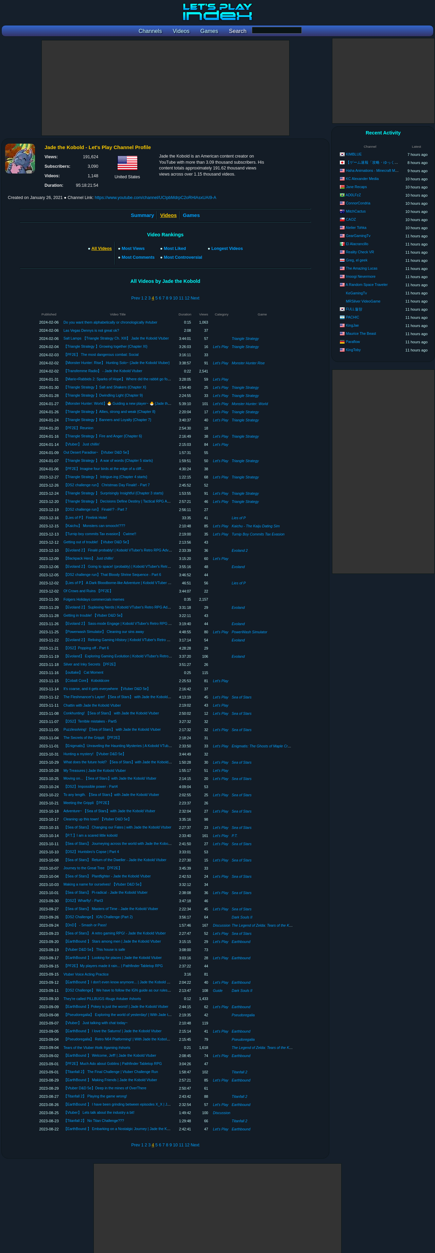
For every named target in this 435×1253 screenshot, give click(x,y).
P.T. (235, 836)
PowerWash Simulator (249, 632)
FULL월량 (354, 309)
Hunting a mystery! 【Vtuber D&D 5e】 (95, 754)
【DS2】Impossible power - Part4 (91, 786)
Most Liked (175, 248)
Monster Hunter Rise (248, 363)
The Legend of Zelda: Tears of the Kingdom (266, 925)
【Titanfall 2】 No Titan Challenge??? (94, 1121)
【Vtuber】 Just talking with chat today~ (96, 1023)
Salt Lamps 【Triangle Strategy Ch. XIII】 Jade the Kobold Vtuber (116, 338)
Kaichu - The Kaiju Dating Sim (256, 526)
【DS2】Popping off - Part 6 (86, 648)
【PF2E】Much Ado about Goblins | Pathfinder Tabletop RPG (113, 1063)
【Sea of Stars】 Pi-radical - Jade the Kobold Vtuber (106, 892)
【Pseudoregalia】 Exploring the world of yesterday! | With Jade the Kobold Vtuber (130, 1015)
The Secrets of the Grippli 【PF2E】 (93, 738)
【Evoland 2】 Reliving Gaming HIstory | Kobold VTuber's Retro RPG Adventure (128, 640)
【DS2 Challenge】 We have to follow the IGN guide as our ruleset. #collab (124, 990)
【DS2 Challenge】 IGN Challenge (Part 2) (98, 917)
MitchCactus (356, 211)
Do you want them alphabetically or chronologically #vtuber (110, 322)
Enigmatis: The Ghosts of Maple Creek (263, 746)
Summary (142, 215)
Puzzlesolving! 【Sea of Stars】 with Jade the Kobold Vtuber (112, 729)
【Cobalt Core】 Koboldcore (86, 680)
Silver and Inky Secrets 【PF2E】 (91, 664)
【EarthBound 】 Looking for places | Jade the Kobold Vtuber (113, 958)
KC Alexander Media (362, 179)
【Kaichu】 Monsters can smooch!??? (94, 526)
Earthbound (241, 942)
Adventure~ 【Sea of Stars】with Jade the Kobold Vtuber (109, 811)
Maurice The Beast (361, 333)
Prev (135, 298)
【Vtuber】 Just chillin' (82, 444)
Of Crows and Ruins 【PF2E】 (88, 591)
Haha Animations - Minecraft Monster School (381, 170)
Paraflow (353, 342)
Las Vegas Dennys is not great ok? (91, 330)
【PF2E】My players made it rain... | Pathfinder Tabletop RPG (113, 966)
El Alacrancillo (357, 244)
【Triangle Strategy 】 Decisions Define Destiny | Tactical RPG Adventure (122, 501)
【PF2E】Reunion (78, 428)
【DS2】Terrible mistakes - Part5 (90, 721)
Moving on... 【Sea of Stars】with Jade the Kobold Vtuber (110, 778)
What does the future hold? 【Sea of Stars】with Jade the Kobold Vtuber (122, 762)
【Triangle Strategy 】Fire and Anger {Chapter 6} (103, 436)
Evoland (238, 567)
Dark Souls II (242, 917)
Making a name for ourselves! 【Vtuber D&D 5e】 (103, 884)
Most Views (133, 248)
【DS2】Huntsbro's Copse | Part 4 (91, 852)
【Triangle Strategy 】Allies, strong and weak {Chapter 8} (110, 412)
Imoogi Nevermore (361, 276)
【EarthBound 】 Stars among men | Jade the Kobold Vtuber (112, 941)
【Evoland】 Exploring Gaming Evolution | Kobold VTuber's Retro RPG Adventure (129, 656)
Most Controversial (183, 257)
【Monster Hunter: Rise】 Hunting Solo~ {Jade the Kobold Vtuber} (117, 363)
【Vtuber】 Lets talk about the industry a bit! (99, 1112)
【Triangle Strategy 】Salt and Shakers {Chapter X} (105, 387)
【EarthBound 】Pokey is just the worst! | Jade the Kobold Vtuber (116, 1006)
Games (191, 215)
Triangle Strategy (245, 339)
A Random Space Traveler (367, 285)
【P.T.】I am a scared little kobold (91, 835)
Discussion (221, 925)
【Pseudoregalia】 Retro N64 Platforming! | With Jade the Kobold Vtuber (122, 1039)
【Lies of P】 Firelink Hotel (85, 517)
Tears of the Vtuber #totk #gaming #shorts (97, 1048)
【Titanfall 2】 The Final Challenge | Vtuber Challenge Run (111, 1072)
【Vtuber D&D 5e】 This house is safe (94, 949)
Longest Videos (227, 248)
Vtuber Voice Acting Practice (86, 974)
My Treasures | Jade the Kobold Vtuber (95, 770)
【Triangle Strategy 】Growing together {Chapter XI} (105, 346)
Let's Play (221, 347)
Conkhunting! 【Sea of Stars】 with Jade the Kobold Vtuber (111, 713)
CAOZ (351, 219)
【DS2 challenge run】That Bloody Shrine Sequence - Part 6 (112, 575)
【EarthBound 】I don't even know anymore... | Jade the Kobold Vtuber (120, 982)
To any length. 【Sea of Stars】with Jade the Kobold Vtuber (111, 795)
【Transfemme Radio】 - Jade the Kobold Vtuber (103, 371)
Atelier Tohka (356, 227)
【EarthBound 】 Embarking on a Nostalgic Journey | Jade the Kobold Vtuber (126, 1129)
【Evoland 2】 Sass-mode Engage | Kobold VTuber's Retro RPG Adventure (124, 623)
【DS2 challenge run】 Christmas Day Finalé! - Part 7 (107, 485)
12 (187, 298)
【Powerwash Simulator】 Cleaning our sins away (104, 632)
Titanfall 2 (239, 1072)
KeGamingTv (356, 293)
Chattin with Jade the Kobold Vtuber (92, 705)
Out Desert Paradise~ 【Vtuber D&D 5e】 (97, 452)
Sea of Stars (241, 697)
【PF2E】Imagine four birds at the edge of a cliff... (104, 469)
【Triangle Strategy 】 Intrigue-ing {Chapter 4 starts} (105, 477)
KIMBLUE (354, 154)
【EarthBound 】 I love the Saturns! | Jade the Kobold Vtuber (113, 1031)
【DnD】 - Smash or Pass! (85, 925)
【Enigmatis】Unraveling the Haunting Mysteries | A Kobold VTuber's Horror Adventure (133, 746)
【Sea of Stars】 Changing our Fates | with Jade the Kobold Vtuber (117, 827)
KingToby (353, 350)
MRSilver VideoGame (363, 301)
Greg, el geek (357, 260)
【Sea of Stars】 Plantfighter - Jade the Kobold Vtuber (107, 876)
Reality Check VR (360, 252)
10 (175, 298)
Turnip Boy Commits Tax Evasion (258, 534)
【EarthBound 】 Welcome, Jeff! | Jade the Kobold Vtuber (110, 1055)
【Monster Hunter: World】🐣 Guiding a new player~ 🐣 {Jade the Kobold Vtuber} (129, 403)
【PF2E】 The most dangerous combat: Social (101, 354)
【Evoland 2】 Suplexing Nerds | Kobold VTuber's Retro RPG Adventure (121, 607)
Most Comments (138, 257)
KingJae (352, 325)
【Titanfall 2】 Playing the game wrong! (95, 1096)
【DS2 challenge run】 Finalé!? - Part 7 (95, 509)
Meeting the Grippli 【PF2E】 (87, 803)
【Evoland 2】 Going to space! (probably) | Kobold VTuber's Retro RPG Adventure (130, 566)
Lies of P (239, 518)
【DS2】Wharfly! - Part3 (83, 900)
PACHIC (352, 317)
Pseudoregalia (243, 1015)
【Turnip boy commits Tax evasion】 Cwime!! (100, 534)
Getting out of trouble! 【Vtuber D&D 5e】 (97, 542)
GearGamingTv (358, 236)
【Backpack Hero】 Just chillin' (89, 558)
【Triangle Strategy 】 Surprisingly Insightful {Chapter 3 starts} (113, 493)
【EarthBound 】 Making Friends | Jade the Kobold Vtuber (110, 1080)
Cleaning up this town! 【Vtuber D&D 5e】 (98, 819)
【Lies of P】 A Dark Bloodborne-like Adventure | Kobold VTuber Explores (123, 583)
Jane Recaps (356, 187)
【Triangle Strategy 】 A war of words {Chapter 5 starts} (108, 460)
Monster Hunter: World (250, 404)
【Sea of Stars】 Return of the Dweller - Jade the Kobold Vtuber (115, 860)
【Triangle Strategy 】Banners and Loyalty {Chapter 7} (107, 420)
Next (195, 298)
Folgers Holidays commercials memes (94, 599)
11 (181, 298)
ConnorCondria (358, 203)
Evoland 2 (240, 550)
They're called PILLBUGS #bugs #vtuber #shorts (102, 999)
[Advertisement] (165, 87)
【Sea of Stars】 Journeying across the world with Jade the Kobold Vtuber (123, 843)
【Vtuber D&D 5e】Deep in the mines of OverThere (105, 1088)
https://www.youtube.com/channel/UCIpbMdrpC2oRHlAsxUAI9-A (155, 197)
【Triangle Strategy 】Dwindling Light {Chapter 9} (103, 395)
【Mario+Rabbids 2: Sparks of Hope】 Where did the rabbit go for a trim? (122, 379)
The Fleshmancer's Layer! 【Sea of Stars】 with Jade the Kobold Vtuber (121, 697)
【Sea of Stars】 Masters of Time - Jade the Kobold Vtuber (111, 909)
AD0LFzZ (353, 195)
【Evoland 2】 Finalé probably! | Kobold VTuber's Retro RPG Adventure (121, 550)
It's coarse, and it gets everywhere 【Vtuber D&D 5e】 (107, 689)
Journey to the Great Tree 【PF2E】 (93, 868)
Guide (218, 990)
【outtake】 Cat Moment (83, 672)
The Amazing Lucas (362, 268)
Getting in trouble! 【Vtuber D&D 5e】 (94, 615)
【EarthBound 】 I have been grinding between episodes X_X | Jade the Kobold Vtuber (133, 1104)
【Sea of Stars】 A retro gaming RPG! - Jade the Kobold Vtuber (115, 933)
